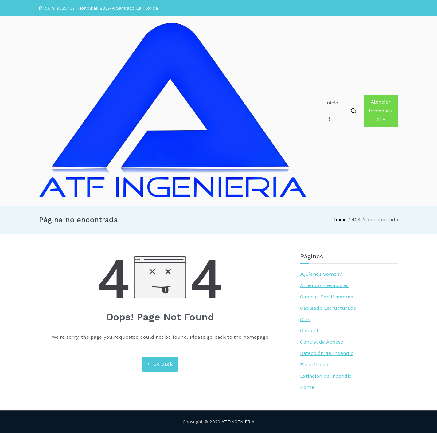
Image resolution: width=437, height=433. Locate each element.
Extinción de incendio (326, 376)
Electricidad (314, 365)
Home (307, 387)
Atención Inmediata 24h (381, 111)
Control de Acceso (322, 342)
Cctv (305, 319)
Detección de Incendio (326, 353)
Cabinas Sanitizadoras (326, 297)
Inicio (331, 103)
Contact (309, 330)
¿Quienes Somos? (321, 274)
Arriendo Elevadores (324, 285)
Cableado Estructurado (328, 308)
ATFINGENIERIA (237, 421)
